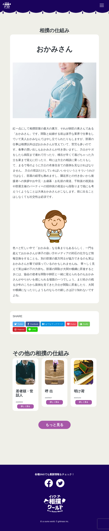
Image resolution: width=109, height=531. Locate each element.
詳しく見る (25, 406)
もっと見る (55, 425)
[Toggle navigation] (101, 5)
